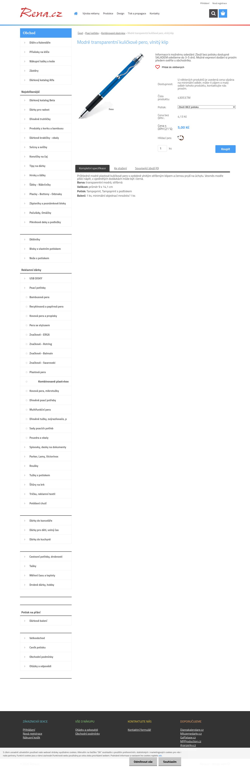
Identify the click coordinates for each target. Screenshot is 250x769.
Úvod (80, 33)
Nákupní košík (31, 737)
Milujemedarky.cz (191, 733)
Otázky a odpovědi (86, 729)
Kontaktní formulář (139, 729)
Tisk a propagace (137, 13)
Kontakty (154, 13)
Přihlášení (204, 3)
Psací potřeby (92, 33)
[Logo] (41, 12)
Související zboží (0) (147, 168)
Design (120, 13)
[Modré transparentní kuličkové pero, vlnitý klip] (111, 54)
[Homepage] (73, 13)
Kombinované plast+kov (113, 33)
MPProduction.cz (190, 741)
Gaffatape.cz (188, 737)
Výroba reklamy (91, 13)
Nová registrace (219, 3)
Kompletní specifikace (92, 168)
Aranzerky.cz (188, 745)
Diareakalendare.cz (192, 729)
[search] (213, 13)
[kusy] (162, 148)
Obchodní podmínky (87, 733)
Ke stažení (120, 168)
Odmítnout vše (143, 761)
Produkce (108, 13)
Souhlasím (170, 761)
